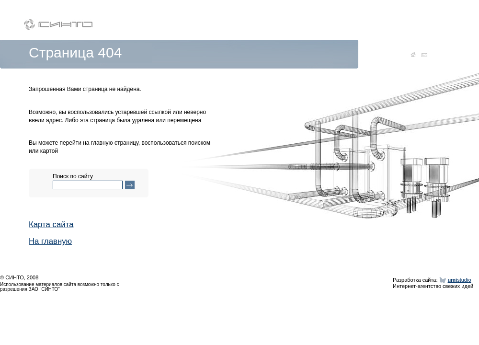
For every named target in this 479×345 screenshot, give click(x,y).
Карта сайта (51, 224)
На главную (50, 241)
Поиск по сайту (73, 176)
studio (459, 280)
